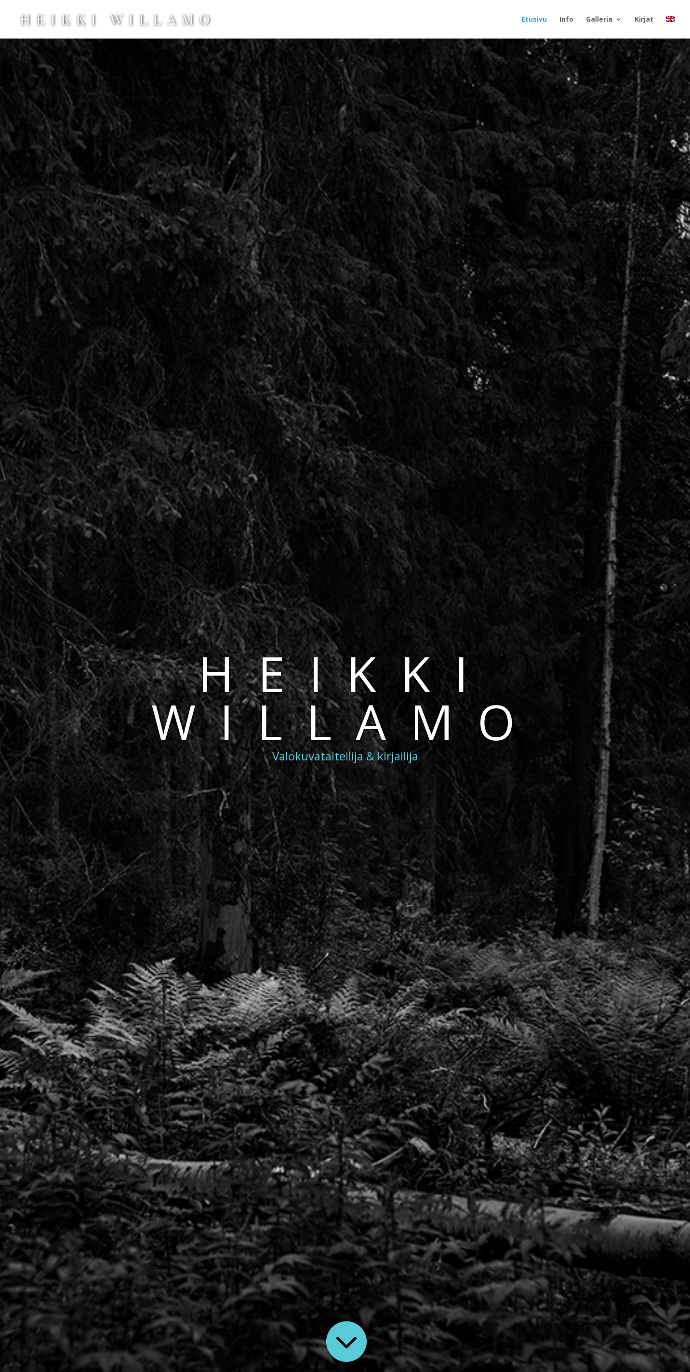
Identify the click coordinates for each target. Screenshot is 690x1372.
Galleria (599, 20)
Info (566, 20)
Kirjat (644, 20)
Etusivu (534, 20)
